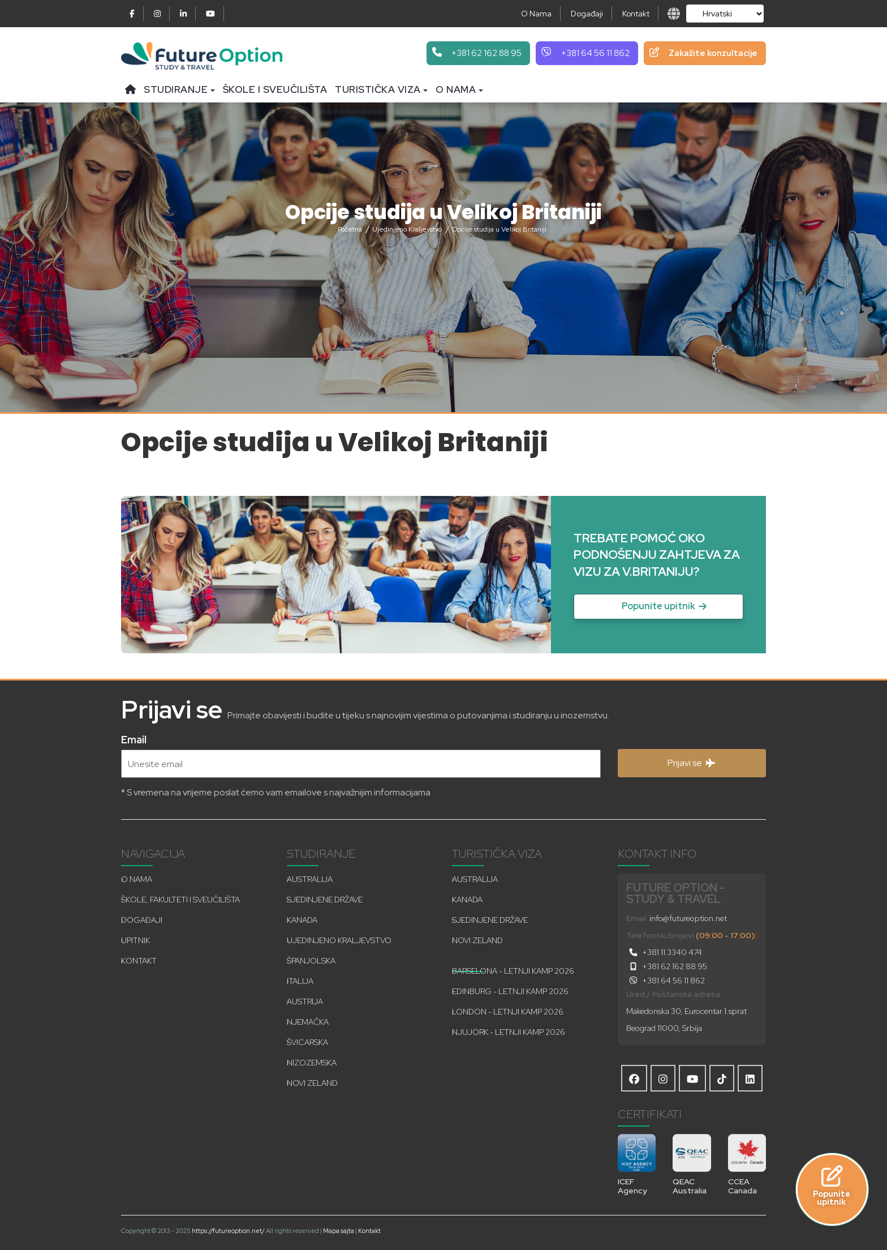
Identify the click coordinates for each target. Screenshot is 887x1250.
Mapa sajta (338, 1231)
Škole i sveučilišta (275, 89)
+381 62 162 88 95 (666, 966)
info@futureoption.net (688, 918)
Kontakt (635, 13)
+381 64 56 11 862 (665, 980)
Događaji (587, 13)
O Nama (536, 13)
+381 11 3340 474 (664, 952)
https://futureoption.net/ (228, 1231)
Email (134, 738)
